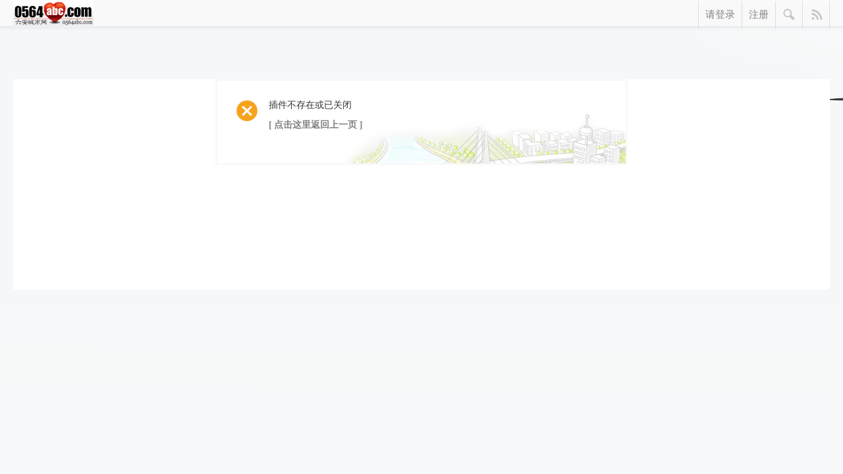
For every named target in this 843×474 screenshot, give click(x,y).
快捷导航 (816, 15)
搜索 (789, 15)
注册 (759, 14)
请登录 (720, 14)
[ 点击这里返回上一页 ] (315, 125)
